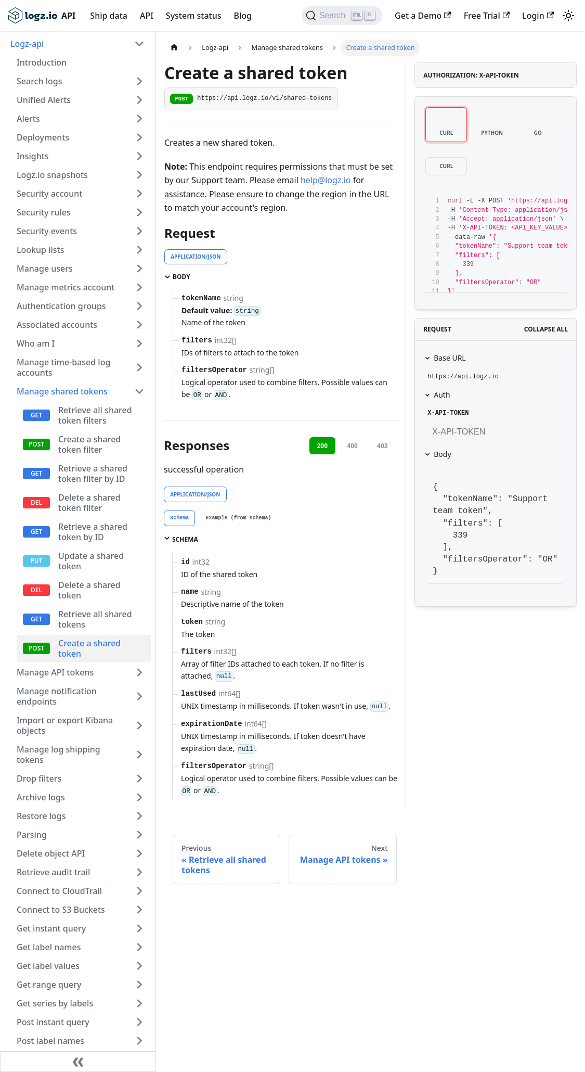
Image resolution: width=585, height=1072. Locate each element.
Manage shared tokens (62, 391)
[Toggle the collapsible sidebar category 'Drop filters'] (139, 778)
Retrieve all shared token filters (95, 415)
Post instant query (53, 1022)
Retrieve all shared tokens (95, 619)
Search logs (39, 81)
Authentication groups (61, 306)
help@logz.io (326, 180)
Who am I (36, 343)
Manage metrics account (65, 287)
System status (194, 15)
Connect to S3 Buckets (61, 909)
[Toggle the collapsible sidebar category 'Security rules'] (139, 212)
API (146, 15)
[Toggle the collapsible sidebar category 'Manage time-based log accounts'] (139, 367)
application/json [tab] (195, 256)
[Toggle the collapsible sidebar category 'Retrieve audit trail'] (139, 872)
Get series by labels (55, 1003)
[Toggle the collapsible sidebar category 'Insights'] (139, 156)
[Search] (342, 15)
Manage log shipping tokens (58, 754)
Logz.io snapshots (52, 175)
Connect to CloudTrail (59, 891)
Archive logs (41, 797)
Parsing (32, 834)
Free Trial (487, 15)
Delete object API (51, 853)
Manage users (45, 268)
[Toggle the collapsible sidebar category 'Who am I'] (139, 343)
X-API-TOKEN (448, 413)
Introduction (42, 62)
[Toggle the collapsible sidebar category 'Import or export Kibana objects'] (139, 725)
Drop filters (39, 778)
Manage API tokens (55, 672)
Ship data (108, 15)
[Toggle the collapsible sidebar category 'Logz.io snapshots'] (139, 175)
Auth (442, 395)
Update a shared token (91, 561)
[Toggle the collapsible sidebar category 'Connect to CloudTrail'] (139, 891)
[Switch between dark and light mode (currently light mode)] (568, 15)
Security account (50, 193)
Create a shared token (89, 648)
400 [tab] (352, 445)
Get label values (48, 966)
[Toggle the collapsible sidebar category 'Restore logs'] (139, 816)
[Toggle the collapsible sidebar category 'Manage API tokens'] (139, 672)
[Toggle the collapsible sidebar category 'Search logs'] (139, 81)
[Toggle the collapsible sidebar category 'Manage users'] (139, 268)
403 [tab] (382, 445)
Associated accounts (57, 324)
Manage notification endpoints (57, 696)
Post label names (50, 1041)
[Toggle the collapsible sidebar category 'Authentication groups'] (139, 306)
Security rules (44, 212)
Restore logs (41, 816)
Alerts (28, 118)
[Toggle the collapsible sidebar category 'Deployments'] (139, 137)
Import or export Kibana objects (65, 725)
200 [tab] (322, 445)
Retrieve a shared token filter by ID (92, 473)
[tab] (179, 518)
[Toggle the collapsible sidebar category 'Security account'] (139, 193)
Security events (47, 231)
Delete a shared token (89, 590)
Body (442, 454)
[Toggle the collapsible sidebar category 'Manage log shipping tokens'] (139, 754)
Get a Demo (423, 15)
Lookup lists (40, 250)
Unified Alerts (44, 100)
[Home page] (174, 48)
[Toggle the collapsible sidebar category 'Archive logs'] (139, 797)
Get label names (49, 947)
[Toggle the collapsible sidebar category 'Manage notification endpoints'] (139, 696)
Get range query (49, 984)
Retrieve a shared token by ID (92, 532)
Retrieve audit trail (53, 872)
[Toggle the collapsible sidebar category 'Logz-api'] (139, 43)
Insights (33, 156)
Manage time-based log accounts (63, 367)
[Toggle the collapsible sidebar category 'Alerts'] (139, 118)
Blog (242, 15)
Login (538, 15)
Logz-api (27, 43)
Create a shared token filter (89, 444)
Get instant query (51, 928)
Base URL (449, 358)
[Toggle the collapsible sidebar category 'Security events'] (139, 231)
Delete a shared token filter (89, 503)
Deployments (43, 137)
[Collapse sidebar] (78, 1061)
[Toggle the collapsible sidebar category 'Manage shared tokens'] (139, 391)
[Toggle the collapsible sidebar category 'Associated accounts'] (139, 324)
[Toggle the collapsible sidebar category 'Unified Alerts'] (139, 100)
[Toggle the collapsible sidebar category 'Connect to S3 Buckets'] (139, 909)
